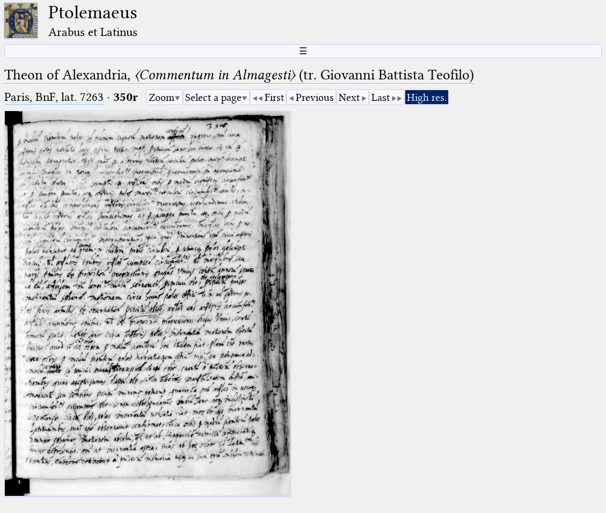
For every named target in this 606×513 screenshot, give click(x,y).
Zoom (161, 97)
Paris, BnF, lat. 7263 (54, 97)
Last (380, 97)
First (274, 97)
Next (349, 97)
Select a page (213, 97)
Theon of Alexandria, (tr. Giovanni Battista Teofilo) (239, 75)
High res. (427, 97)
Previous (315, 97)
